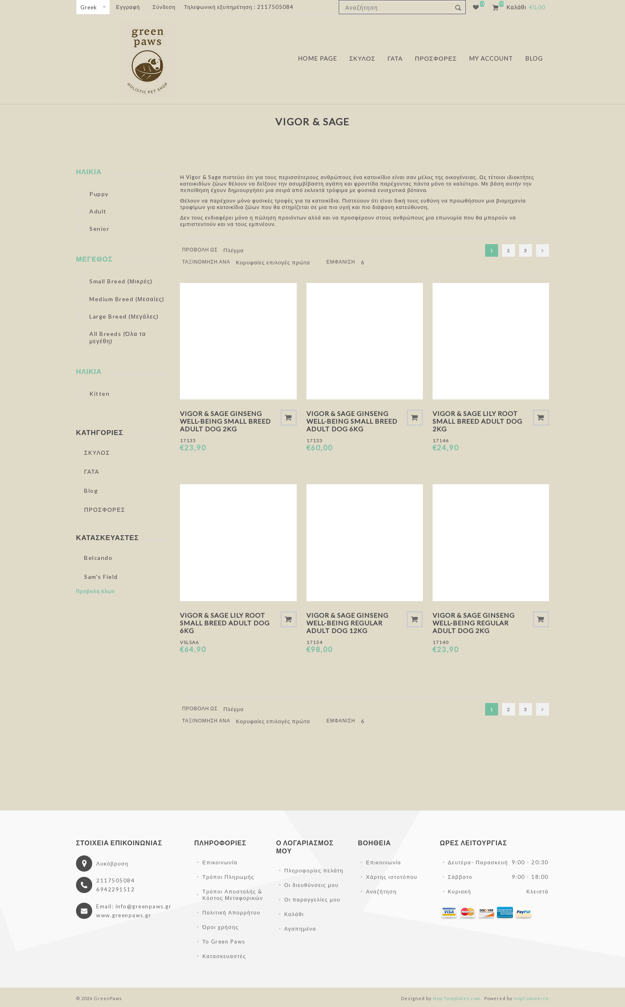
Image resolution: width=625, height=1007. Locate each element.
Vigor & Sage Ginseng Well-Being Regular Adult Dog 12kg (347, 622)
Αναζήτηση (381, 891)
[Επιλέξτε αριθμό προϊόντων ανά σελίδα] (369, 262)
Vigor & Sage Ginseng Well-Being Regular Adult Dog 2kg (474, 622)
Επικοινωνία (219, 862)
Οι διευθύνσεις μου (311, 885)
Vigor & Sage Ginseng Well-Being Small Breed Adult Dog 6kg (351, 421)
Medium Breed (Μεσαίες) (127, 299)
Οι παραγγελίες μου (312, 899)
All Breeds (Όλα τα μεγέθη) (117, 337)
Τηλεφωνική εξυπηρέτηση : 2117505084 (238, 7)
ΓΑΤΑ (91, 471)
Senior (99, 228)
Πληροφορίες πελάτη (314, 870)
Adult (98, 211)
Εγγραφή (128, 7)
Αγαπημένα (300, 928)
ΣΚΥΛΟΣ (97, 452)
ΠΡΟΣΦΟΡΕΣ (104, 509)
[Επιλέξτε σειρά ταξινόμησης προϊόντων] (275, 262)
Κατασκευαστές (224, 956)
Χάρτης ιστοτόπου (391, 877)
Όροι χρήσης (220, 927)
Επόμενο (542, 250)
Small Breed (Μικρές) (121, 281)
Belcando (98, 557)
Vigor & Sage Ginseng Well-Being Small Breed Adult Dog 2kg (225, 421)
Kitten (99, 393)
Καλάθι (294, 914)
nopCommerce (531, 998)
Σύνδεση (163, 7)
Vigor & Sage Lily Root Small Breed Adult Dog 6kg (225, 622)
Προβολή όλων (95, 591)
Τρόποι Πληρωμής (228, 877)
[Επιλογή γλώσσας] (93, 7)
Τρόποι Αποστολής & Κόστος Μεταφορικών (232, 894)
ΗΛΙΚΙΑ (89, 171)
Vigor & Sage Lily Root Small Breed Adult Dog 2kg (477, 421)
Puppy (99, 193)
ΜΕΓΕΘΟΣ (94, 259)
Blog (91, 490)
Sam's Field (101, 576)
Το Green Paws (223, 941)
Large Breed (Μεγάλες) (124, 316)
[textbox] (395, 7)
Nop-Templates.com (456, 998)
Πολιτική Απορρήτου (231, 912)
